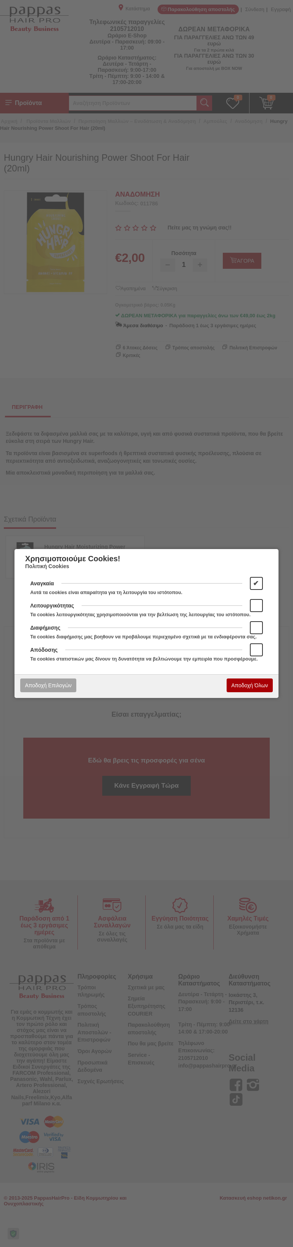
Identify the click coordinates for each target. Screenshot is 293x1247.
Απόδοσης (44, 650)
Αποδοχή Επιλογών (48, 685)
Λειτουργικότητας (52, 606)
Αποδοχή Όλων (249, 685)
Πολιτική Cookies (47, 566)
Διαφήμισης (45, 628)
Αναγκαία (42, 583)
